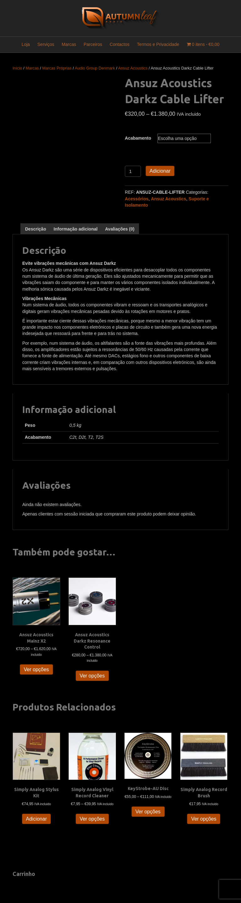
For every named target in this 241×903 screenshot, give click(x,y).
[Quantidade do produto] (133, 171)
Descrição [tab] (35, 228)
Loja (26, 44)
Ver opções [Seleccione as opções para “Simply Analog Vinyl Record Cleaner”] (92, 819)
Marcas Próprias (57, 68)
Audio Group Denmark (95, 68)
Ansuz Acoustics (132, 68)
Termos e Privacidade (158, 44)
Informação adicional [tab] (76, 228)
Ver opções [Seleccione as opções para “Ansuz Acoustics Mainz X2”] (36, 669)
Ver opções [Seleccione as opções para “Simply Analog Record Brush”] (203, 819)
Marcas (69, 44)
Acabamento (138, 138)
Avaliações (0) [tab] (120, 228)
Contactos (119, 44)
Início (17, 68)
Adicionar (160, 171)
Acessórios (136, 198)
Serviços (45, 44)
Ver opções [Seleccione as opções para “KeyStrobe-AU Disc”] (148, 811)
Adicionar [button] (36, 819)
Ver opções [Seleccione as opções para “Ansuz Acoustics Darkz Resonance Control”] (92, 675)
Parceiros (92, 44)
